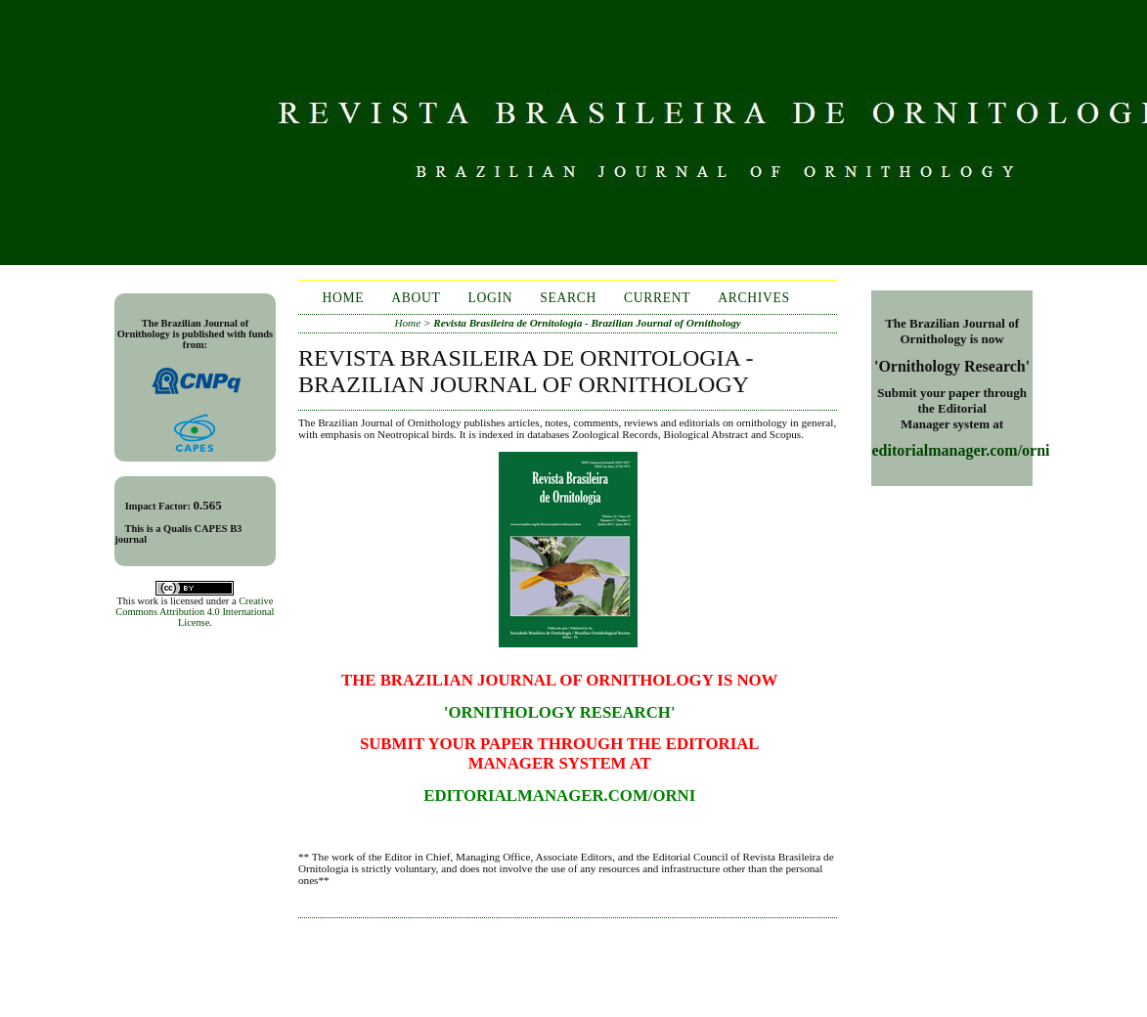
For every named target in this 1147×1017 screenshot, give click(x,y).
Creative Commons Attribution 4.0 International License (194, 612)
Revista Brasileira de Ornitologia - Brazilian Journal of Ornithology (587, 323)
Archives (753, 297)
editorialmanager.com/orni (960, 450)
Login (490, 297)
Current (657, 297)
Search (568, 297)
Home (344, 297)
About (415, 297)
